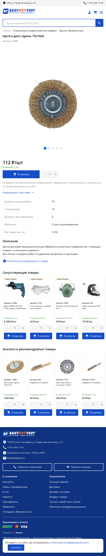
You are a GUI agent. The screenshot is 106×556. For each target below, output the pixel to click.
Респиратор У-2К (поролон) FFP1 (67, 307)
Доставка (54, 486)
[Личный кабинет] (89, 12)
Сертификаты (10, 501)
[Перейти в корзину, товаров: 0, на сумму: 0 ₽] (95, 12)
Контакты (8, 481)
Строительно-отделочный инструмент (35, 30)
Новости (7, 496)
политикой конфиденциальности (70, 542)
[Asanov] (18, 532)
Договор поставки (59, 491)
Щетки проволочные (71, 30)
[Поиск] (99, 23)
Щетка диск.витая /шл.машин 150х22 (64, 383)
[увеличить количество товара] (55, 174)
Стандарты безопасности (17, 511)
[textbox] (50, 23)
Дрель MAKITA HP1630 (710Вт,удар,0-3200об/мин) (15, 307)
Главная (7, 30)
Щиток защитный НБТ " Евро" (91, 307)
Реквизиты (9, 506)
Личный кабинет (59, 481)
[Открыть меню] (101, 12)
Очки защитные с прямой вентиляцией (40, 307)
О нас (6, 491)
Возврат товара (58, 496)
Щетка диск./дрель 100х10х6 (11, 383)
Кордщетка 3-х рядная (91, 382)
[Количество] (50, 174)
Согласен (16, 547)
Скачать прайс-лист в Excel (64, 501)
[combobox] (53, 23)
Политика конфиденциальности (67, 506)
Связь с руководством (15, 486)
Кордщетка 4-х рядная (39, 382)
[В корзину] (15, 336)
